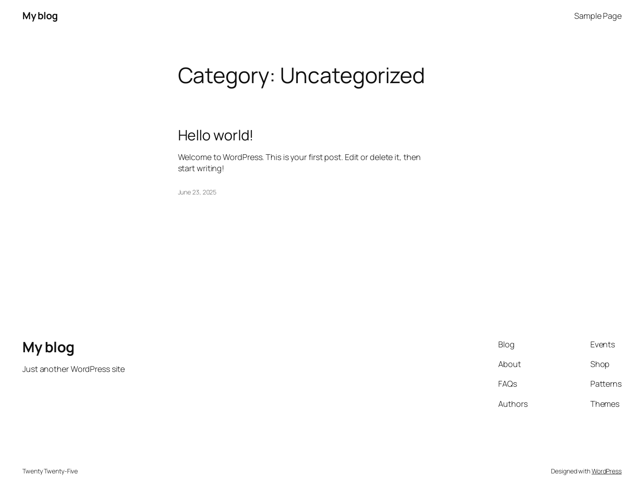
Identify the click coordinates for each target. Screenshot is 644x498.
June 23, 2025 (197, 192)
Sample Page (598, 15)
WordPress (607, 471)
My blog (40, 15)
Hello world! (216, 135)
